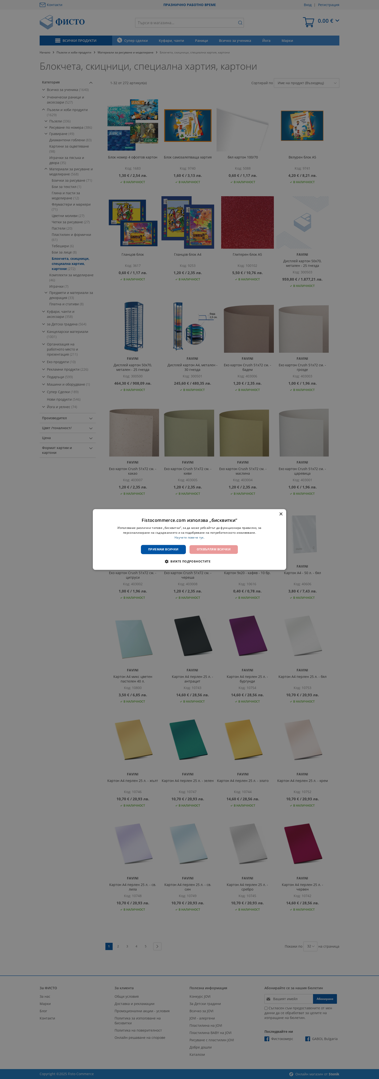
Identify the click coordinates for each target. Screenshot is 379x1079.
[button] (189, 561)
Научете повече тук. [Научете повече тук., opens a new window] (189, 537)
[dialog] (189, 539)
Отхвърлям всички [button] (214, 549)
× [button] (281, 514)
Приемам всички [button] (163, 549)
